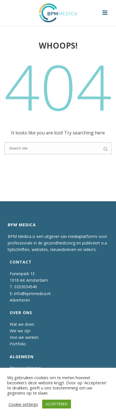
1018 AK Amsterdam (29, 280)
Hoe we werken (24, 337)
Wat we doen (22, 324)
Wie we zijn (20, 330)
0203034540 (25, 286)
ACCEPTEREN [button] (57, 403)
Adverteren (20, 300)
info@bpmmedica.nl (32, 293)
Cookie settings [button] (23, 404)
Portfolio (18, 344)
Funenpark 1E (22, 273)
